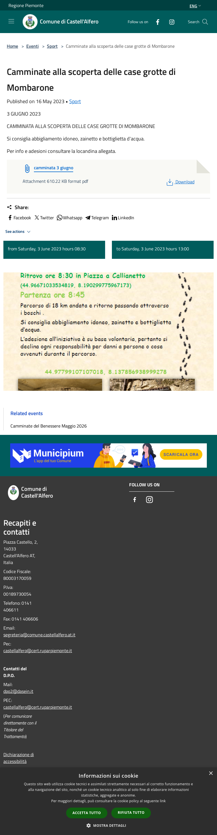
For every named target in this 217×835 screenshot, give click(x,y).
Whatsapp (69, 217)
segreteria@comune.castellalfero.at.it (39, 634)
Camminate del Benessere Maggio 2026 (48, 425)
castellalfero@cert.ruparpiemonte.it (37, 650)
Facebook (19, 217)
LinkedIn (122, 217)
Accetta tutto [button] (87, 812)
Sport (52, 46)
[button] (108, 825)
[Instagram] (169, 21)
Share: (18, 207)
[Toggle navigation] (11, 21)
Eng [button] (196, 6)
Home (12, 46)
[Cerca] (205, 21)
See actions (18, 231)
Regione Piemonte (26, 5)
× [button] (211, 773)
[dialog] (108, 801)
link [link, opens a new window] (163, 801)
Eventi (32, 46)
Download (179, 181)
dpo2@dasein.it (18, 691)
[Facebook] (155, 21)
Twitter (43, 217)
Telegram (96, 217)
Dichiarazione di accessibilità (18, 758)
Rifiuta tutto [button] (131, 812)
